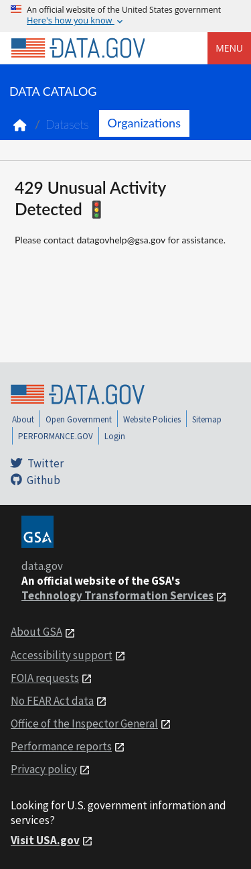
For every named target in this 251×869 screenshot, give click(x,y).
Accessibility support (61, 655)
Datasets (67, 124)
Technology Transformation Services (117, 595)
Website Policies (152, 419)
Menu (229, 48)
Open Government (79, 419)
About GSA (36, 631)
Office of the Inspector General (84, 723)
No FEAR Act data (52, 700)
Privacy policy (44, 769)
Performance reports (61, 746)
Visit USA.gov (45, 840)
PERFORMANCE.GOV (55, 436)
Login (114, 436)
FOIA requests (45, 678)
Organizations (144, 122)
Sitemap (207, 419)
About (23, 419)
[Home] (78, 48)
